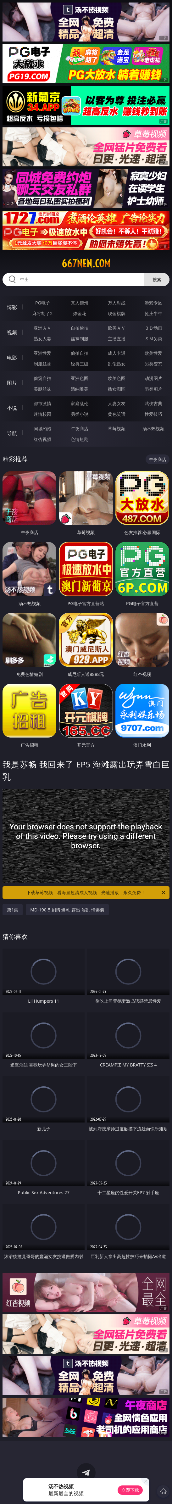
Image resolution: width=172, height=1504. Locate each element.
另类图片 (153, 389)
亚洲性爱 (42, 353)
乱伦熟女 (116, 364)
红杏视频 (42, 439)
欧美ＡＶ (116, 328)
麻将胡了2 (42, 313)
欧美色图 (116, 378)
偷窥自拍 (42, 378)
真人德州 (79, 303)
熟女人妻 (42, 339)
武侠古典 (153, 403)
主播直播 (116, 339)
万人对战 (116, 303)
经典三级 (79, 364)
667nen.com (86, 263)
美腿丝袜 (42, 389)
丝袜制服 (79, 339)
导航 (12, 433)
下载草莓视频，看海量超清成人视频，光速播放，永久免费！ (96, 892)
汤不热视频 (153, 429)
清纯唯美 (79, 389)
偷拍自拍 (79, 353)
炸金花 (79, 313)
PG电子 (42, 303)
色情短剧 (79, 439)
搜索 (157, 279)
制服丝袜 (42, 364)
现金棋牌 (116, 313)
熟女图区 (116, 389)
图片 (12, 382)
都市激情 (42, 403)
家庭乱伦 (79, 403)
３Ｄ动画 (153, 328)
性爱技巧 (153, 414)
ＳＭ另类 (153, 339)
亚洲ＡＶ (42, 328)
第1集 (12, 910)
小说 (12, 407)
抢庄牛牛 (153, 313)
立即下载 (130, 1490)
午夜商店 (79, 429)
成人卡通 (116, 353)
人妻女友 (116, 403)
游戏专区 (153, 303)
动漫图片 (153, 378)
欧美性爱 (153, 353)
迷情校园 (42, 414)
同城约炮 (42, 429)
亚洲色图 (79, 378)
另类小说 (79, 414)
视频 (12, 332)
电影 (12, 357)
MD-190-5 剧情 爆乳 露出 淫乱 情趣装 (67, 910)
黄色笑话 (116, 414)
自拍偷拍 (79, 328)
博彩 (12, 307)
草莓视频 (116, 429)
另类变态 (153, 364)
